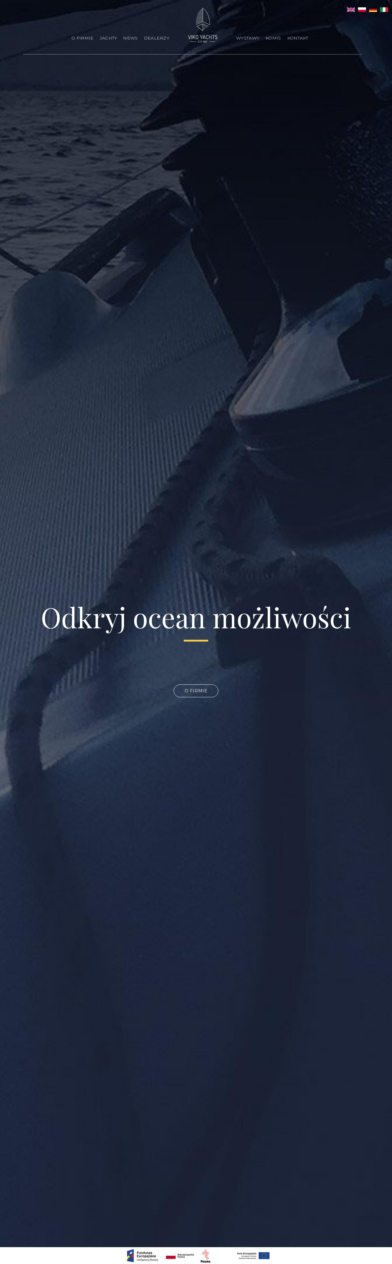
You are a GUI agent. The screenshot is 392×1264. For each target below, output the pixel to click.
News (130, 38)
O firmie (82, 38)
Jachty (108, 38)
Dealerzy (156, 38)
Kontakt (297, 38)
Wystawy (247, 38)
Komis (273, 38)
